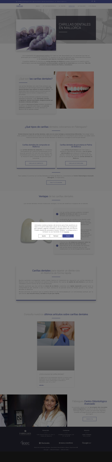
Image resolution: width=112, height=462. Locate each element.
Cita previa (92, 6)
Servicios (72, 6)
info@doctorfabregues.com (24, 1)
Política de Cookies (64, 449)
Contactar (66, 430)
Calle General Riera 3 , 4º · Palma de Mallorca (54, 1)
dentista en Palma (32, 104)
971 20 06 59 (37, 1)
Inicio (38, 6)
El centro (62, 6)
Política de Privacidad (54, 449)
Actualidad (82, 6)
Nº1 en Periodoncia (49, 6)
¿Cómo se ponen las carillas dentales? (51, 374)
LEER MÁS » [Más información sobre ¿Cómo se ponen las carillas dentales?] (41, 385)
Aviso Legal (46, 449)
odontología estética (43, 55)
